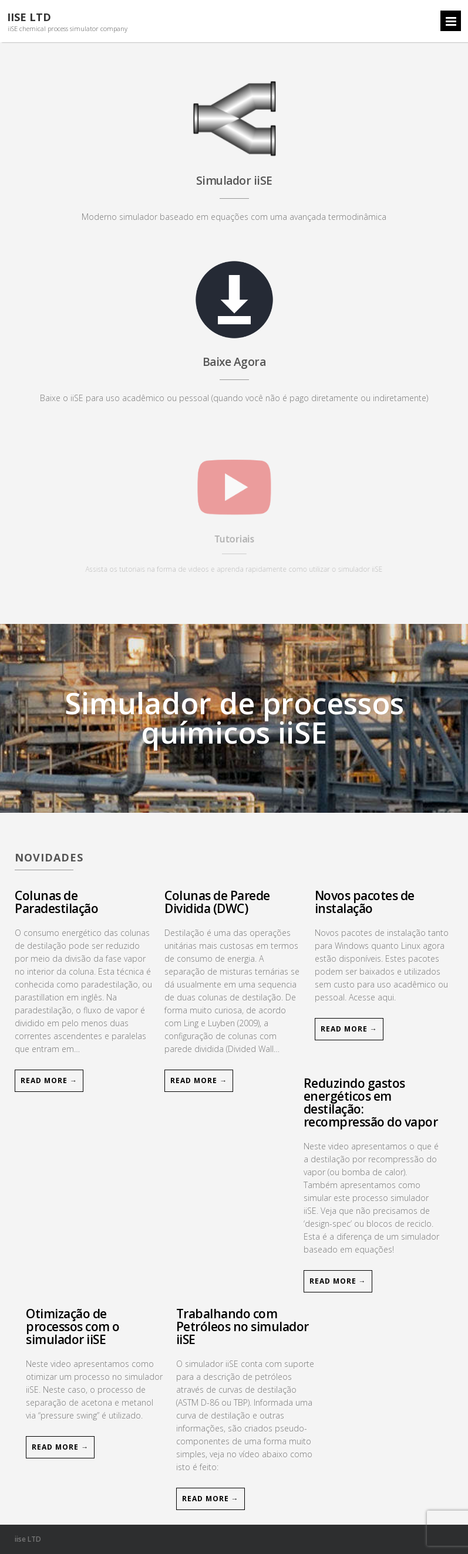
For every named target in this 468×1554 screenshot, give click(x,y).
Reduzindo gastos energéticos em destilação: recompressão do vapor (371, 1102)
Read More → (49, 1080)
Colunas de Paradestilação (56, 902)
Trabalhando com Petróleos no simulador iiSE (242, 1326)
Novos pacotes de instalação (365, 902)
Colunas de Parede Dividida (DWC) (217, 902)
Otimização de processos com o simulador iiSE (73, 1326)
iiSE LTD (29, 17)
